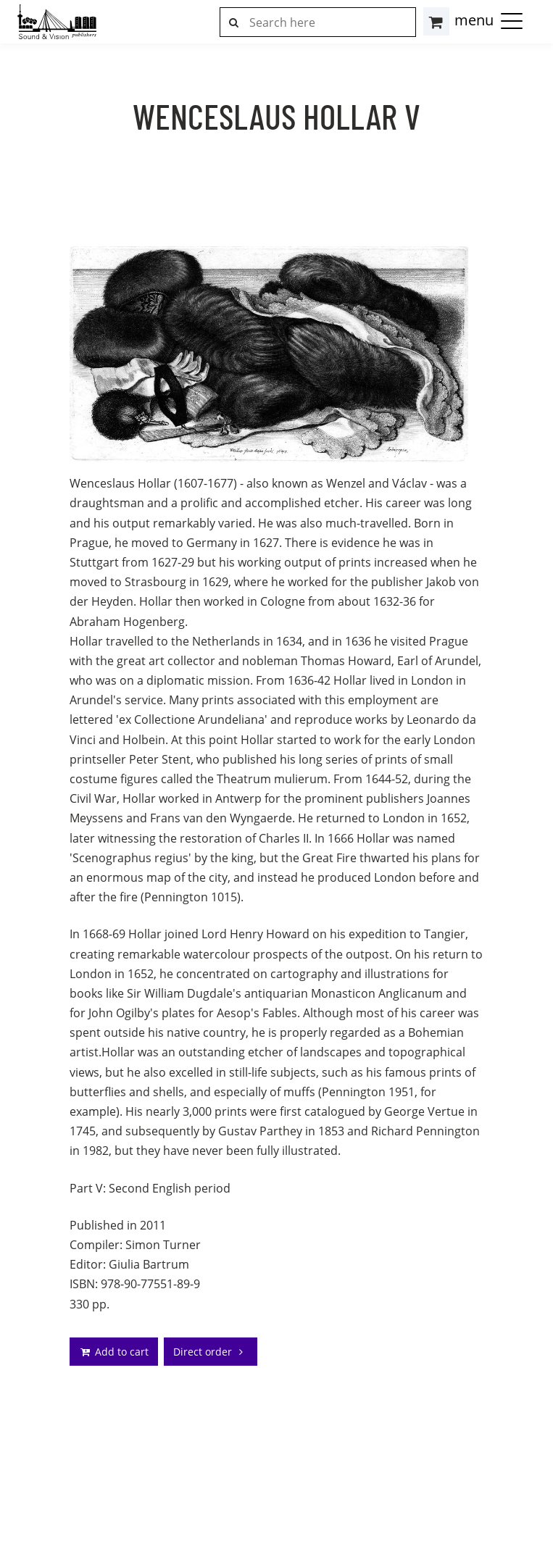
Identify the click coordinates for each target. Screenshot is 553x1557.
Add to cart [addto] (114, 1351)
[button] (512, 20)
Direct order (210, 1351)
